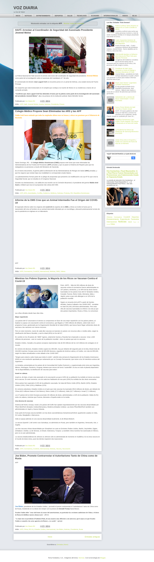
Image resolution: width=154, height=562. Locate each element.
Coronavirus (28, 271)
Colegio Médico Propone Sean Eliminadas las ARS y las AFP (48, 111)
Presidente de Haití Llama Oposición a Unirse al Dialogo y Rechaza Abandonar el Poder (125, 70)
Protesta (67, 193)
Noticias (47, 104)
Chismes (109, 217)
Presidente (55, 104)
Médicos (53, 193)
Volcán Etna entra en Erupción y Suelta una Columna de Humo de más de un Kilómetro (126, 141)
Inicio (50, 537)
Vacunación (66, 449)
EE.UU (134, 16)
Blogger (103, 558)
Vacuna (58, 449)
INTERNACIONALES (111, 16)
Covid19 (36, 271)
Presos (61, 104)
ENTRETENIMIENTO (43, 16)
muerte (41, 104)
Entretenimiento (113, 219)
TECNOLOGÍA (82, 16)
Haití (25, 104)
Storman (81, 558)
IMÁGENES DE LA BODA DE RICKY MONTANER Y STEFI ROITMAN (125, 98)
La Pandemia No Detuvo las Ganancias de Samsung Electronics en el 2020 (127, 131)
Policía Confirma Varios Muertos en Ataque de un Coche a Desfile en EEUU (126, 27)
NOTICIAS (28, 16)
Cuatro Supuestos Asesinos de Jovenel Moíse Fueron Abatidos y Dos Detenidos (126, 41)
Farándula (135, 219)
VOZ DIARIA (26, 7)
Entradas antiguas (92, 537)
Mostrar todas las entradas (74, 23)
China (26, 529)
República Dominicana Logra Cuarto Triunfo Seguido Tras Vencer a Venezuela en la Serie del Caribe (127, 121)
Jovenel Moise (33, 104)
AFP (21, 104)
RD (71, 193)
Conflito (39, 193)
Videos (63, 271)
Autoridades (32, 193)
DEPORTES (59, 16)
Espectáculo (125, 219)
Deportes (135, 217)
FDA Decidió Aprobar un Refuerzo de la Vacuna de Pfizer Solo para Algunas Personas (126, 56)
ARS (25, 193)
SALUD (69, 16)
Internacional (44, 271)
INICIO (18, 16)
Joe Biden (59, 529)
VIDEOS (125, 16)
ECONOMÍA (95, 16)
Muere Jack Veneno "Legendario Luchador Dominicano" (126, 83)
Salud (130, 222)
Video (112, 224)
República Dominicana (81, 193)
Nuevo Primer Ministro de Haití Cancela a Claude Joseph (125, 108)
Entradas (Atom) (62, 544)
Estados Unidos (39, 529)
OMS (58, 271)
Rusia (81, 529)
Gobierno (46, 193)
